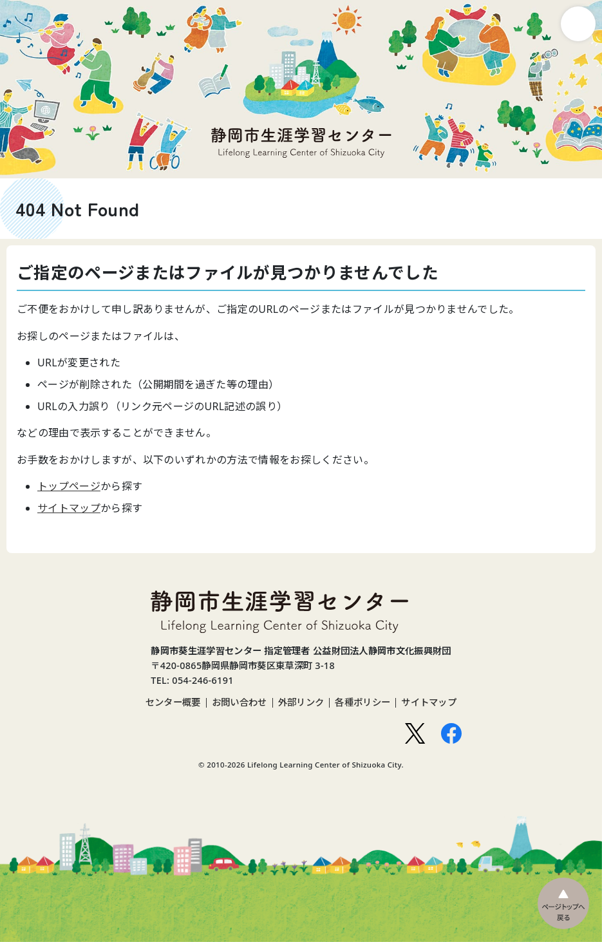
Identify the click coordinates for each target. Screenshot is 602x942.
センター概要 (173, 702)
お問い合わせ (239, 702)
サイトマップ (68, 508)
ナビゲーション (578, 23)
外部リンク (301, 702)
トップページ (68, 486)
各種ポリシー (362, 702)
